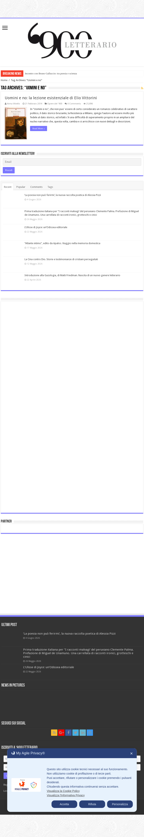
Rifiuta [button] (92, 804)
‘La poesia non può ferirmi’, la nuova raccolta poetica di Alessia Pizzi (63, 195)
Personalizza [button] (120, 804)
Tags (50, 186)
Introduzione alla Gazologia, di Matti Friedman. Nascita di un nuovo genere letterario (72, 275)
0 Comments (74, 103)
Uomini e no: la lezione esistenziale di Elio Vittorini (51, 97)
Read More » (38, 128)
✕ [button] (131, 754)
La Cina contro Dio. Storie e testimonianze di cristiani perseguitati (61, 259)
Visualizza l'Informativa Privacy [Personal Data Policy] (65, 795)
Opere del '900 (54, 103)
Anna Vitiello (13, 103)
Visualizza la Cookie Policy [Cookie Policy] (63, 791)
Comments (36, 186)
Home (4, 80)
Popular (20, 186)
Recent (7, 186)
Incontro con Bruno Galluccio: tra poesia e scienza (51, 73)
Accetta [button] (64, 804)
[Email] (72, 162)
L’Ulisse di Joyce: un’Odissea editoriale (46, 227)
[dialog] (72, 780)
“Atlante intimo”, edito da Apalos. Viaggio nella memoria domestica (62, 243)
